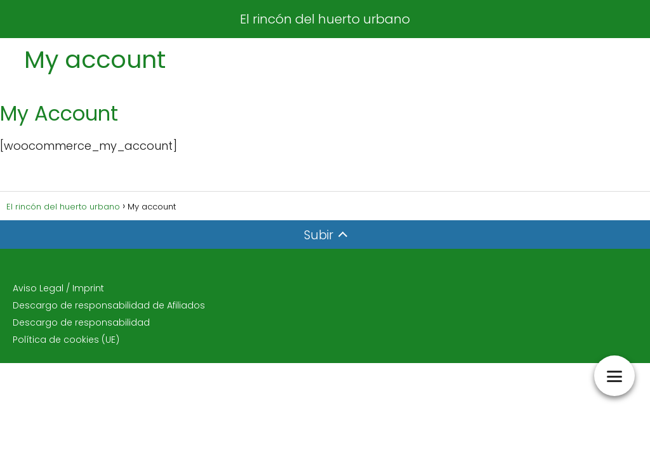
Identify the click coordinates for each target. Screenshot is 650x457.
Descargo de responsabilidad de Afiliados (109, 305)
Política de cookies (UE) (66, 339)
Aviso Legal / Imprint (58, 288)
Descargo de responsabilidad (81, 322)
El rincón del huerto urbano (325, 19)
